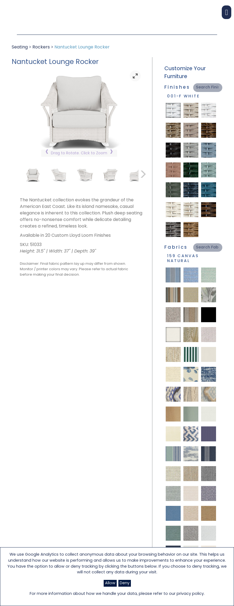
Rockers (41, 47)
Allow (110, 583)
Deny (125, 583)
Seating (20, 47)
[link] (135, 75)
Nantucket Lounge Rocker (82, 47)
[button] (226, 12)
